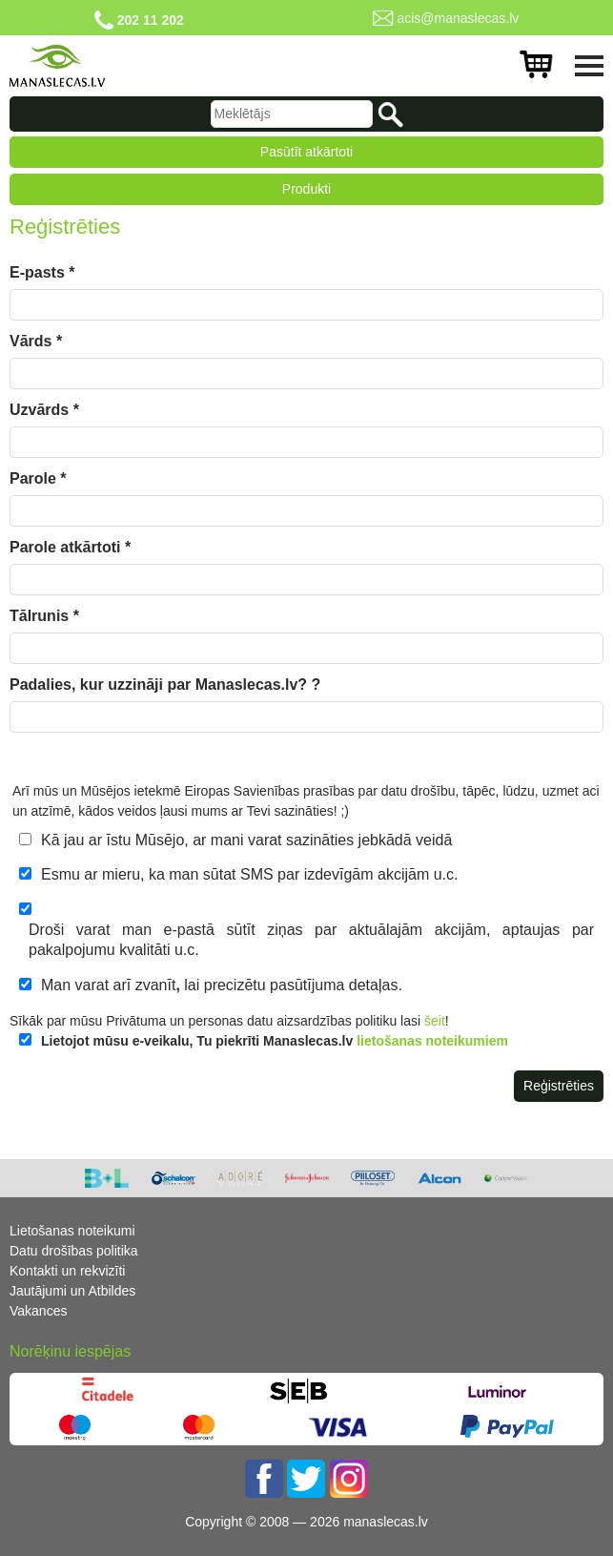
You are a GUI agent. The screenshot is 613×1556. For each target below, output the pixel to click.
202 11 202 (150, 20)
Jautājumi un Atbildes (72, 1290)
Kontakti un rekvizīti (67, 1270)
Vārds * (36, 341)
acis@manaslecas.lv (458, 18)
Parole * (38, 478)
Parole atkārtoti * (70, 547)
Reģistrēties (558, 1085)
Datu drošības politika (74, 1250)
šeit (434, 1020)
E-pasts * (42, 272)
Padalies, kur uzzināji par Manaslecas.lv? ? (165, 684)
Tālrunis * (44, 616)
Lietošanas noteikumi (72, 1230)
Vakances (38, 1310)
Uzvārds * (44, 410)
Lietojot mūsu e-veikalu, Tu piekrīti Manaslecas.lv (274, 1040)
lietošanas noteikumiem (432, 1040)
